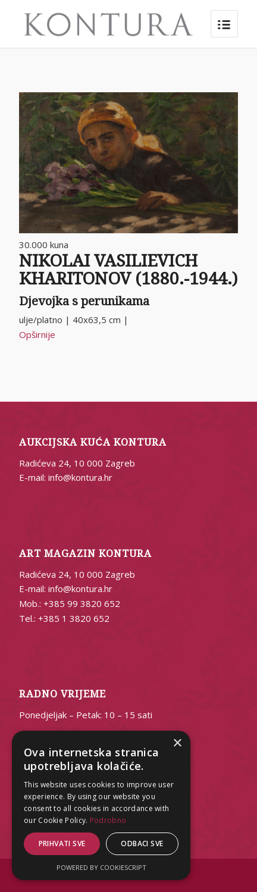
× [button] (177, 743)
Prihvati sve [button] (62, 843)
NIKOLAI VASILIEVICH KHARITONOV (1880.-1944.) (128, 270)
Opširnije (37, 334)
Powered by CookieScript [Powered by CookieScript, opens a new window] (101, 867)
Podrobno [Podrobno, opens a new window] (108, 820)
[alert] (101, 805)
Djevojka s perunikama (84, 301)
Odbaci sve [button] (142, 843)
